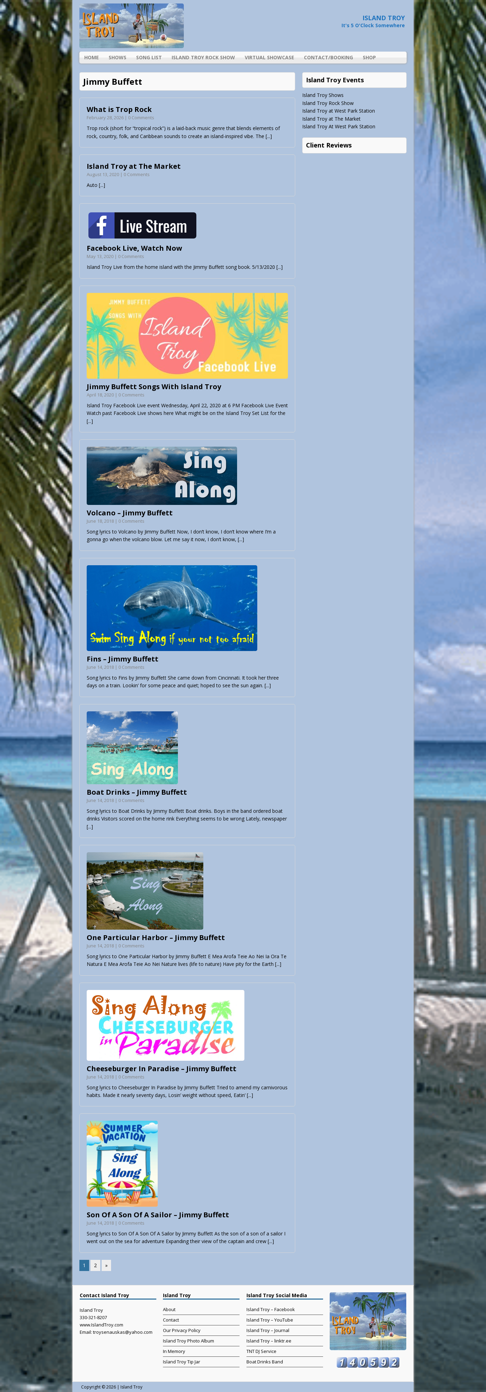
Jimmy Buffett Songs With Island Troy (154, 386)
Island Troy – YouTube (269, 1320)
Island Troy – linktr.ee (268, 1341)
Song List (149, 57)
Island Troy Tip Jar (181, 1362)
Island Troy (131, 1387)
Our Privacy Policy (182, 1330)
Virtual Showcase (269, 57)
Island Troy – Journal (267, 1330)
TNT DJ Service (261, 1351)
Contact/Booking (328, 57)
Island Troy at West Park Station (338, 110)
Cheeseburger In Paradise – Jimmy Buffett (161, 1068)
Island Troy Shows (323, 95)
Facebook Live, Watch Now (134, 248)
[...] (269, 136)
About (169, 1309)
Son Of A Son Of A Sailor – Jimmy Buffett (158, 1214)
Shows (117, 57)
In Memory (174, 1351)
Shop (369, 57)
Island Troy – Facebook (270, 1309)
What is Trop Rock (119, 109)
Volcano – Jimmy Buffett (130, 512)
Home (91, 57)
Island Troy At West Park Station (338, 126)
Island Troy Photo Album (188, 1341)
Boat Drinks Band (264, 1362)
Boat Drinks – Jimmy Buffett (137, 792)
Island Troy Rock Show (203, 57)
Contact (171, 1320)
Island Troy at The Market (134, 166)
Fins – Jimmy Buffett (122, 659)
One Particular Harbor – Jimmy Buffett (156, 937)
